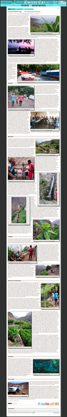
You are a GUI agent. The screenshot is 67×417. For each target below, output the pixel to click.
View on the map (49, 33)
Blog (30, 5)
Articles (40, 5)
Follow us (33, 5)
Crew (25, 5)
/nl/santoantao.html (24, 13)
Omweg (35, 316)
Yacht (28, 5)
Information (43, 5)
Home (22, 5)
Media (37, 5)
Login (58, 8)
